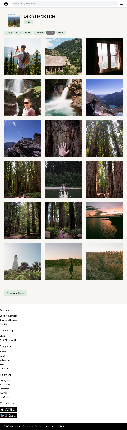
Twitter (3, 393)
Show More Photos (16, 293)
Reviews (61, 33)
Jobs (2, 356)
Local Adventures (8, 315)
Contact (4, 368)
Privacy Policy (57, 426)
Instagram (5, 380)
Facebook (5, 384)
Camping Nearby (8, 320)
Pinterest (4, 388)
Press (2, 364)
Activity (9, 33)
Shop (2, 335)
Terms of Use (41, 426)
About (3, 351)
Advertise (5, 360)
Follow (28, 22)
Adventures (39, 33)
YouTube (4, 397)
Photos (50, 33)
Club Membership (8, 340)
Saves (18, 33)
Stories (27, 33)
